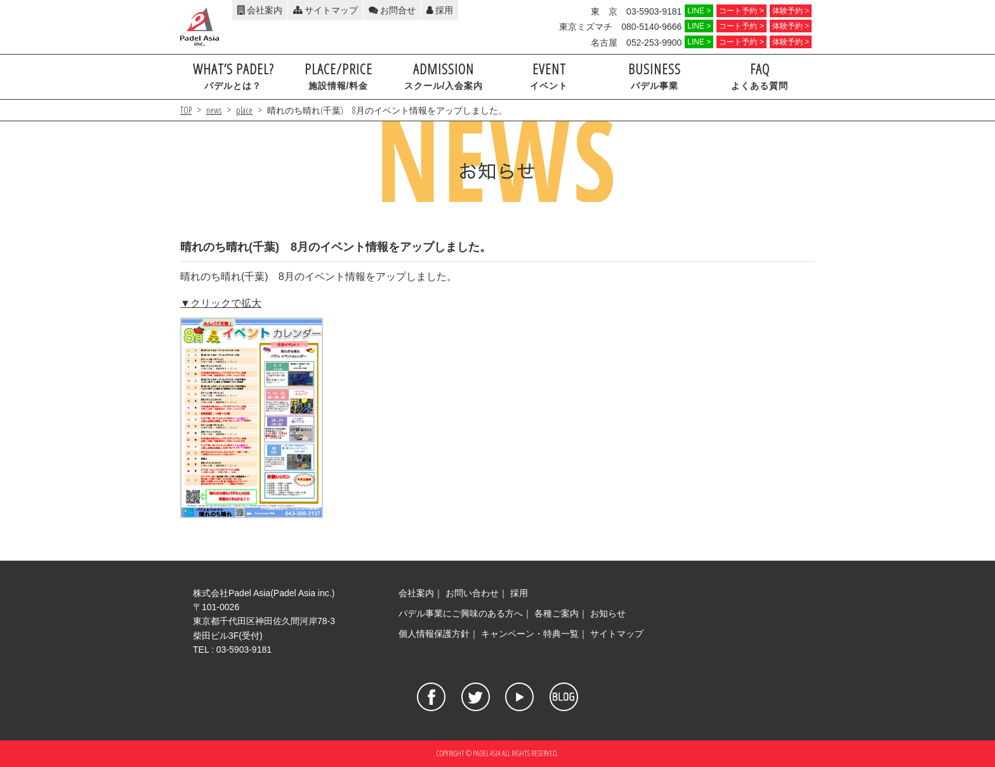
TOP (186, 110)
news (213, 110)
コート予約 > (741, 10)
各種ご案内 (556, 613)
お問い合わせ (472, 593)
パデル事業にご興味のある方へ (461, 613)
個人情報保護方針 (434, 634)
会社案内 (259, 10)
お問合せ (392, 10)
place (244, 110)
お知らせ (608, 613)
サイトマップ (325, 10)
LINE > (699, 10)
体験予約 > (790, 10)
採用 (439, 10)
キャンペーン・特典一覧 (530, 634)
